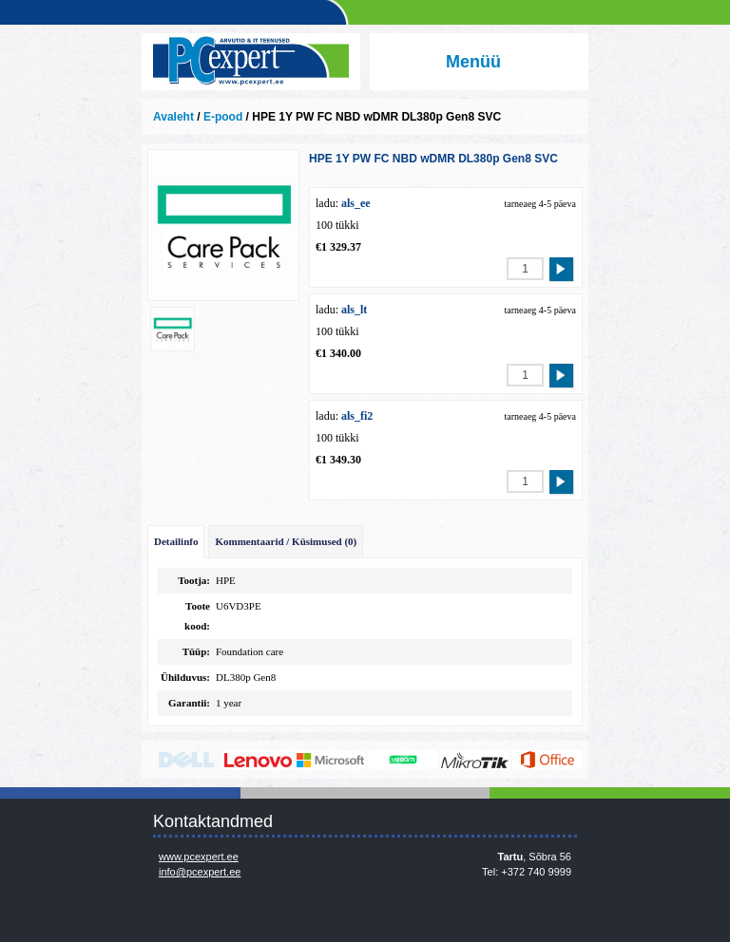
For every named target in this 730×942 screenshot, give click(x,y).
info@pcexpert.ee (199, 871)
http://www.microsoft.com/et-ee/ (330, 759)
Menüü (473, 61)
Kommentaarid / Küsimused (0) (285, 541)
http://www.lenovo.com (258, 759)
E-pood (222, 116)
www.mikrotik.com (474, 759)
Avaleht (173, 116)
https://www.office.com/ (547, 759)
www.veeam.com (402, 759)
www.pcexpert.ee (199, 856)
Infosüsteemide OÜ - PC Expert (251, 61)
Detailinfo (176, 541)
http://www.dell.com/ (186, 759)
